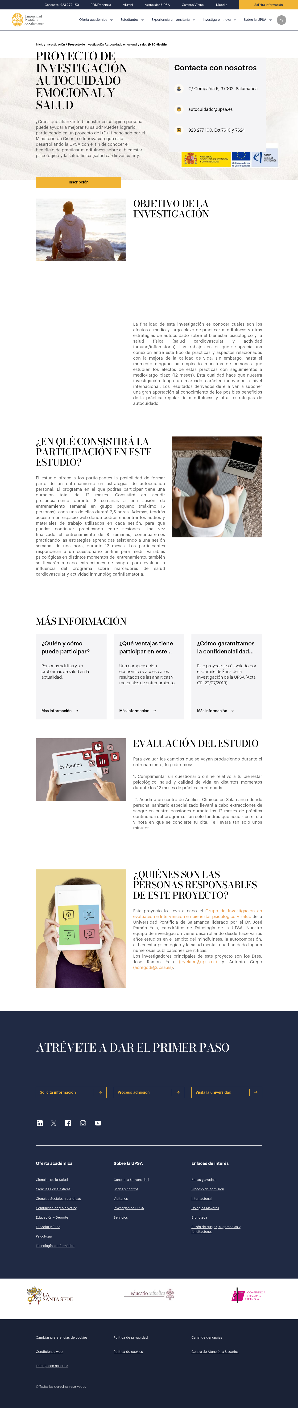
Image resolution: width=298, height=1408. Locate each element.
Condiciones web (49, 1352)
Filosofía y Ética (48, 1227)
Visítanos (121, 1198)
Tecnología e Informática (55, 1246)
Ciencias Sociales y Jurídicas (58, 1198)
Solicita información (268, 5)
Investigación (55, 44)
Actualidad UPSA (157, 5)
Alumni (128, 5)
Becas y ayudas (203, 1180)
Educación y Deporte (52, 1217)
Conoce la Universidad (131, 1180)
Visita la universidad (226, 1092)
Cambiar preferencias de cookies (61, 1337)
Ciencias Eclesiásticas (53, 1189)
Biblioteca (199, 1217)
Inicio (39, 44)
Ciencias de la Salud (52, 1180)
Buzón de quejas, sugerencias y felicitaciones (215, 1229)
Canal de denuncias (206, 1337)
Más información (59, 711)
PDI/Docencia (101, 5)
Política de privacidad (131, 1337)
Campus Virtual (193, 5)
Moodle (221, 5)
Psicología (44, 1236)
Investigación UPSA (129, 1208)
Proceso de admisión (207, 1189)
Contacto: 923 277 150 (62, 5)
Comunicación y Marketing (56, 1208)
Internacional (201, 1198)
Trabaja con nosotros (52, 1366)
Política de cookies (128, 1352)
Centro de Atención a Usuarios (215, 1352)
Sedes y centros (126, 1189)
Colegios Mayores (205, 1208)
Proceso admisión (149, 1092)
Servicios (121, 1217)
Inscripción (79, 182)
